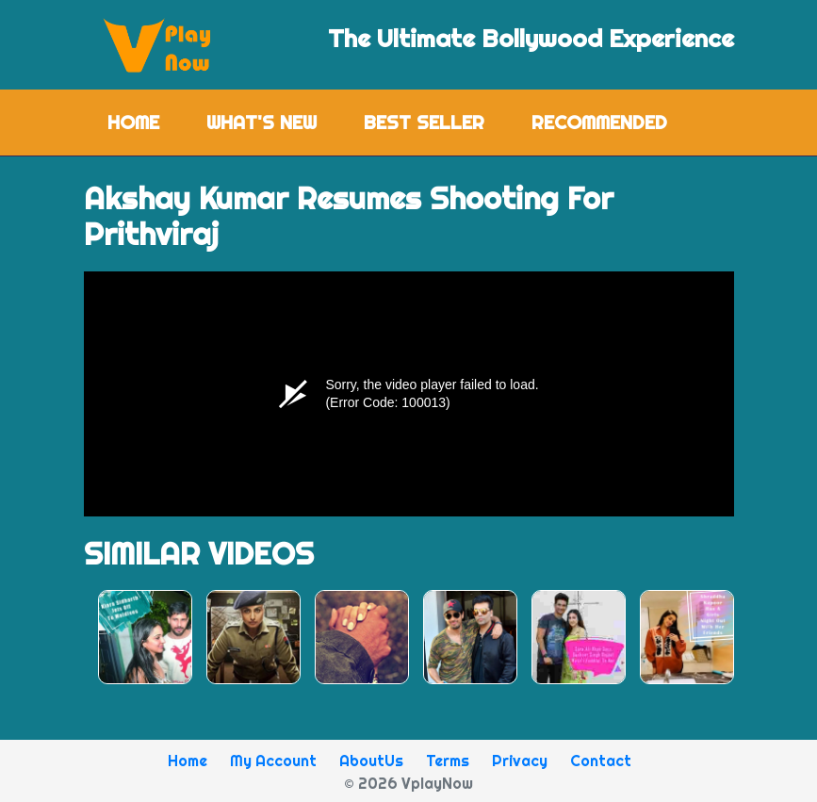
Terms (447, 760)
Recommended (599, 122)
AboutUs (371, 760)
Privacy (519, 760)
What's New (261, 122)
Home (145, 121)
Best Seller (424, 122)
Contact (600, 760)
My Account (273, 760)
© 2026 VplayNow (408, 783)
